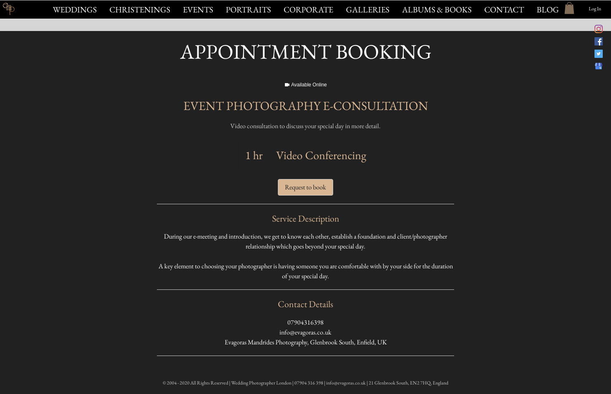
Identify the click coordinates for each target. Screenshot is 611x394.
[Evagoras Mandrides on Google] (598, 66)
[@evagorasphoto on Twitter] (598, 54)
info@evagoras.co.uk (346, 383)
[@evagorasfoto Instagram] (598, 29)
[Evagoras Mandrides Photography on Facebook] (598, 41)
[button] (197, 9)
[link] (305, 187)
